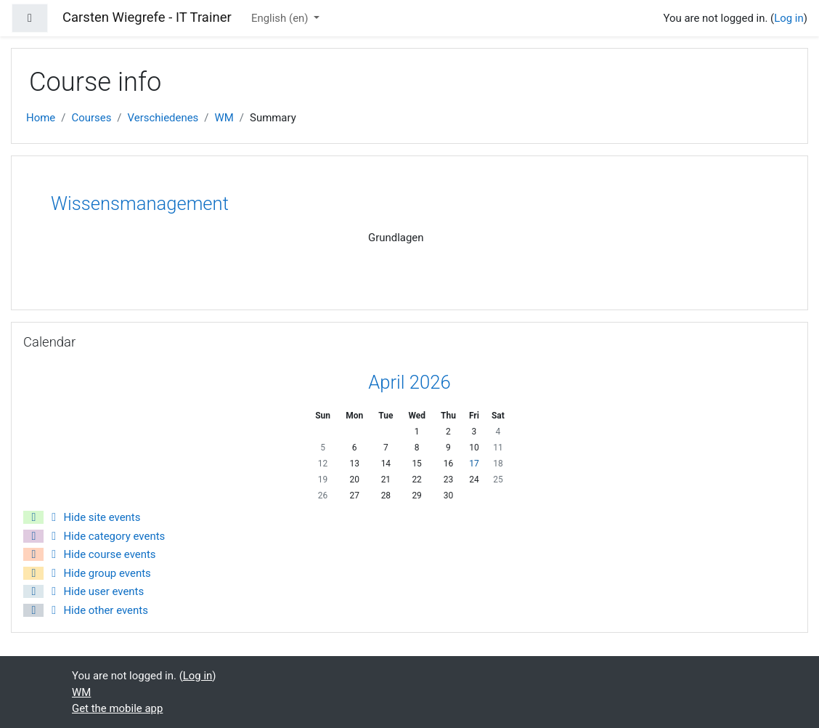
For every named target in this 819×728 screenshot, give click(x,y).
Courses (91, 117)
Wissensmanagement (140, 203)
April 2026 (409, 382)
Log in (789, 18)
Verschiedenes (163, 117)
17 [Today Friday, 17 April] (473, 463)
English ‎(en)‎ (281, 18)
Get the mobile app (117, 708)
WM (224, 117)
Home (40, 117)
